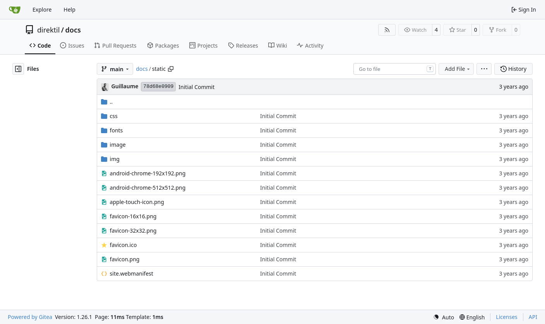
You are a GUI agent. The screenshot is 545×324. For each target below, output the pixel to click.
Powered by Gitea (30, 317)
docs (73, 30)
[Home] (15, 10)
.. (107, 101)
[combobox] (394, 69)
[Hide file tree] (18, 69)
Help (69, 9)
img (115, 159)
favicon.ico (123, 245)
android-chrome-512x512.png (148, 187)
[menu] (484, 69)
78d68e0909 (158, 86)
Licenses (507, 317)
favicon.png (125, 259)
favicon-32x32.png (133, 230)
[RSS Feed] (387, 30)
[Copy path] (170, 69)
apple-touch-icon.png (137, 202)
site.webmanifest (131, 273)
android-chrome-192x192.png (148, 173)
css (114, 116)
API (533, 317)
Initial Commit (196, 87)
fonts (116, 130)
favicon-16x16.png (133, 216)
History (513, 68)
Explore (42, 9)
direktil (48, 30)
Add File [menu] (458, 68)
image (118, 144)
